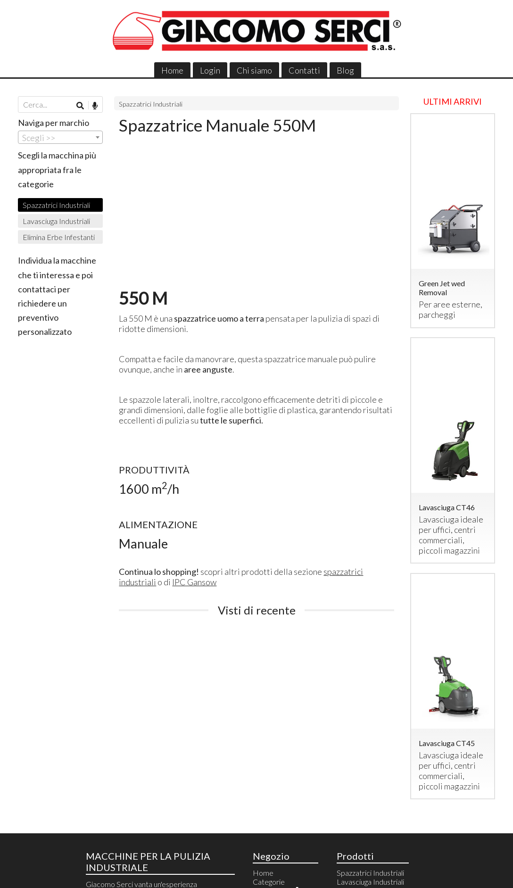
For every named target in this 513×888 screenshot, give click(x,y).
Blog (345, 70)
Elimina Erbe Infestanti (59, 236)
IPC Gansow (194, 582)
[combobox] (60, 137)
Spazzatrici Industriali (150, 104)
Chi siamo (254, 70)
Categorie (269, 881)
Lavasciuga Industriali (56, 220)
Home (172, 70)
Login (210, 70)
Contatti (304, 70)
